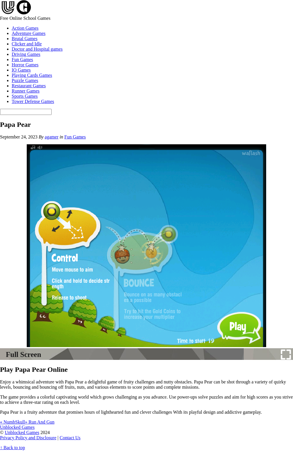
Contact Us (70, 437)
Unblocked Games (22, 432)
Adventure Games (28, 33)
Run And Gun (40, 422)
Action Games (25, 28)
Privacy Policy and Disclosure (28, 437)
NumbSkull (12, 422)
